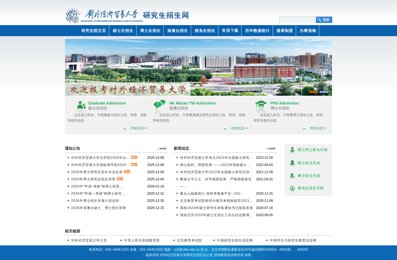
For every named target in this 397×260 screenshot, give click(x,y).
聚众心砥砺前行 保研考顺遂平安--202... (212, 193)
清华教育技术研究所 (229, 255)
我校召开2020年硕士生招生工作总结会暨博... (216, 215)
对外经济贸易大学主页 (89, 240)
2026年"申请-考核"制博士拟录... (97, 186)
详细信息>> (138, 128)
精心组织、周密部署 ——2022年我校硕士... (215, 165)
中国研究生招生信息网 (235, 240)
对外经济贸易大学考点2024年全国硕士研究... (216, 158)
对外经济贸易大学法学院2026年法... (104, 158)
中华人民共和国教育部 (142, 240)
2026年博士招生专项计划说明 (95, 201)
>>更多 (161, 148)
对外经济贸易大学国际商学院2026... (104, 165)
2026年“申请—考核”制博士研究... (98, 193)
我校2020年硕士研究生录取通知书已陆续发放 (216, 208)
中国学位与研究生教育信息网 (293, 240)
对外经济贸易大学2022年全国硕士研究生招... (216, 172)
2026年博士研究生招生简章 (97, 179)
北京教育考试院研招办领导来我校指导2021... (216, 201)
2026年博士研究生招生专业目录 (100, 172)
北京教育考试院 (189, 240)
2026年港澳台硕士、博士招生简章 (98, 208)
